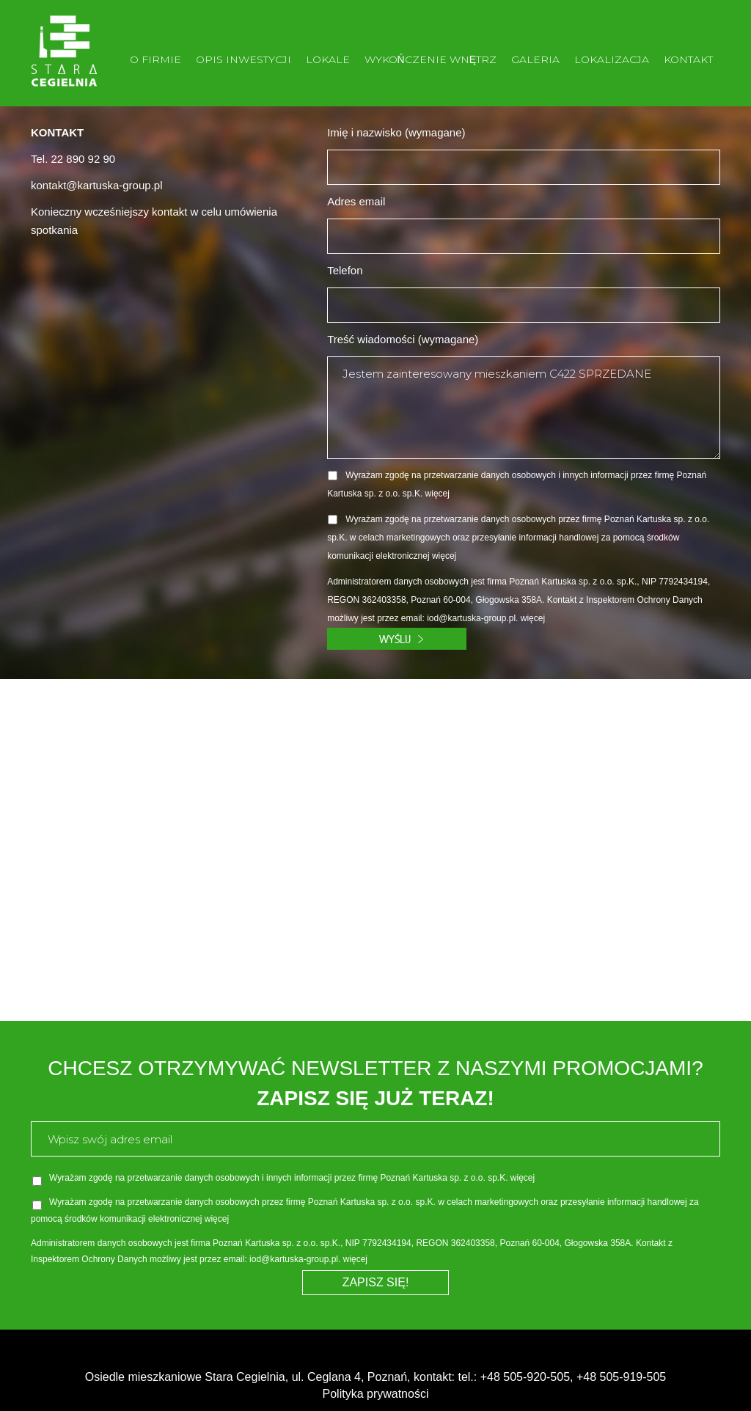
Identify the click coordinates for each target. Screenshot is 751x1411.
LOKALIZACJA (611, 59)
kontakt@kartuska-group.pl (96, 185)
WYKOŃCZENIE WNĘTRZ (430, 59)
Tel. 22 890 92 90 (73, 159)
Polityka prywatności (376, 1394)
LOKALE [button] (328, 59)
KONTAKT (688, 59)
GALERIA (535, 59)
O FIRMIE (155, 59)
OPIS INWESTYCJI (243, 59)
